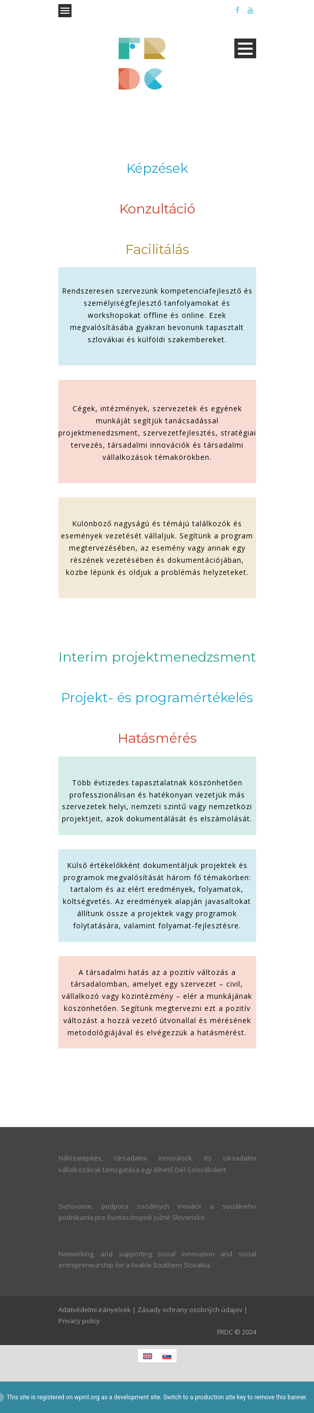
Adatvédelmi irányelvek (94, 1309)
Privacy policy (79, 1320)
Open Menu (65, 10)
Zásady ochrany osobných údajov (189, 1309)
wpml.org (86, 1397)
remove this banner (280, 1397)
